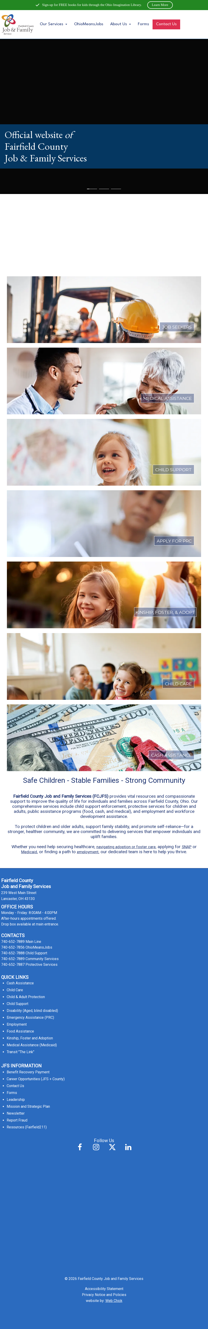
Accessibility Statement (104, 1289)
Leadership (16, 1099)
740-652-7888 (13, 953)
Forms (143, 24)
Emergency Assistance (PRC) (30, 1017)
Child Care (15, 990)
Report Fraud (17, 1120)
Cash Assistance (20, 983)
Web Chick (113, 1301)
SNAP (186, 846)
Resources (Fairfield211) (27, 1127)
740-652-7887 (13, 964)
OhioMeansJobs (88, 24)
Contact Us (166, 24)
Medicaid (29, 852)
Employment (17, 1024)
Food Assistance (20, 1031)
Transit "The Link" (20, 1052)
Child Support (17, 1004)
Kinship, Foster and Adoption (30, 1038)
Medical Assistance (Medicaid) (32, 1045)
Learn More (160, 5)
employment (87, 852)
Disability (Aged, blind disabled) (32, 1010)
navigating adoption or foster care (126, 846)
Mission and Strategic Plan (28, 1106)
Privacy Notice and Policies (104, 1295)
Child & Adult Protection (26, 997)
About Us (120, 24)
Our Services (53, 24)
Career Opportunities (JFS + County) (36, 1079)
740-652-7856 (13, 947)
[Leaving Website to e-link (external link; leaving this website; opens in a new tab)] (104, 181)
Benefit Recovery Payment (28, 1072)
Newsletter (16, 1113)
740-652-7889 (13, 941)
